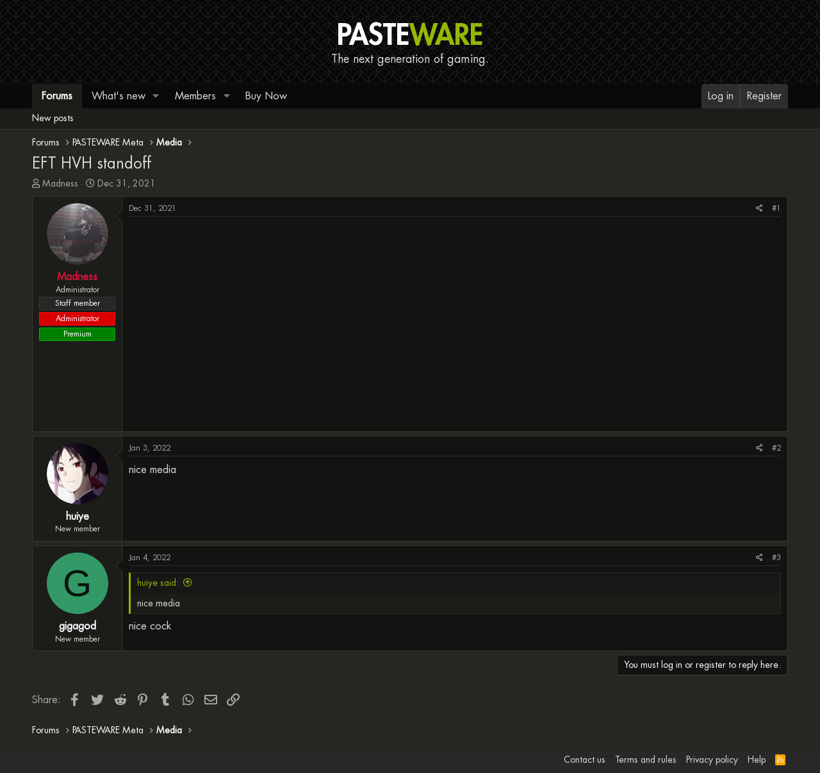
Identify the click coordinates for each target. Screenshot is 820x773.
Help (757, 759)
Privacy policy (712, 759)
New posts (53, 118)
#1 (776, 208)
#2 (776, 448)
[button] (156, 96)
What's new (118, 96)
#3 (776, 558)
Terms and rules (645, 759)
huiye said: (158, 582)
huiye (77, 516)
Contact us (584, 759)
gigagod (77, 626)
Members (195, 96)
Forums (57, 96)
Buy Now (266, 96)
